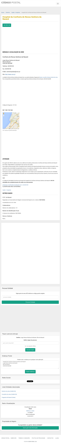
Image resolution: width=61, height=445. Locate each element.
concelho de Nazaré (47, 77)
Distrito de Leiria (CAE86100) (9, 391)
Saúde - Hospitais (7, 190)
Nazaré (41, 77)
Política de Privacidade (38, 438)
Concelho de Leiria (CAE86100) (9, 394)
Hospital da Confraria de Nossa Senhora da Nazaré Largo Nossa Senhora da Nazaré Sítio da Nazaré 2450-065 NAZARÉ (30, 364)
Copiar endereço (30, 371)
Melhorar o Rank (30, 410)
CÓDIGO (11, 2)
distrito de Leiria (54, 77)
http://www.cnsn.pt (10, 74)
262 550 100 (7, 25)
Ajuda (57, 438)
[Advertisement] (30, 38)
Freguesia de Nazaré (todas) (8, 397)
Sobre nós (13, 438)
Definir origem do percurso (30, 340)
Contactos (50, 438)
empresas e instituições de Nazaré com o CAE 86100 (15, 185)
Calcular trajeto (30, 349)
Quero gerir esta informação (30, 427)
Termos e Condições (24, 438)
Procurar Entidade (30, 302)
